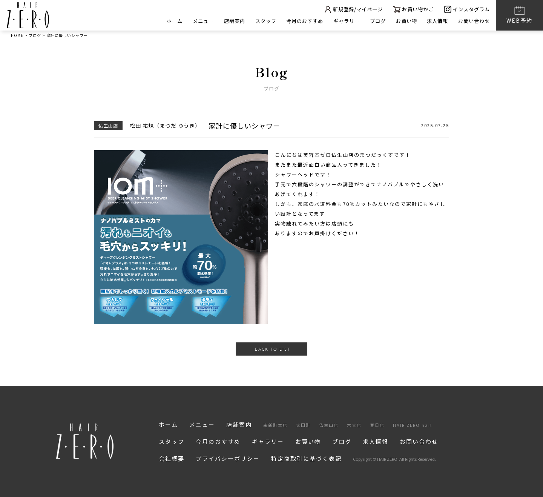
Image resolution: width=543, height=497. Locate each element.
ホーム (154, 21)
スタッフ (251, 21)
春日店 (377, 425)
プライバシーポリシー (228, 458)
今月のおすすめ (293, 21)
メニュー (184, 21)
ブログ (370, 21)
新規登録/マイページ (344, 9)
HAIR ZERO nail (412, 425)
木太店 (354, 425)
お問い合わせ (473, 21)
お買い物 (401, 21)
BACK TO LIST (272, 349)
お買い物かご (408, 9)
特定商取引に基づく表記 (306, 458)
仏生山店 (329, 425)
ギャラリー (337, 21)
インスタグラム (465, 9)
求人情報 (434, 21)
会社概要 (171, 458)
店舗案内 (218, 21)
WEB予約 (519, 14)
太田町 (303, 425)
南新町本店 (275, 425)
